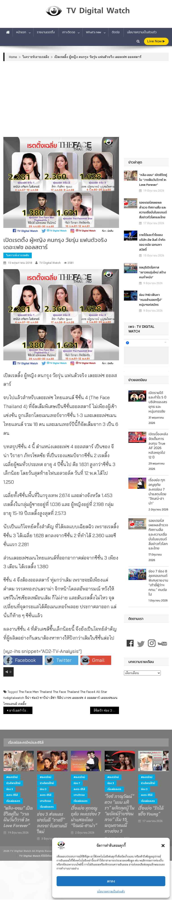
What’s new (93, 32)
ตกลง (111, 881)
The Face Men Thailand (35, 692)
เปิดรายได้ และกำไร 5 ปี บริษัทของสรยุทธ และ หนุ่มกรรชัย (158, 402)
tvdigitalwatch (13, 698)
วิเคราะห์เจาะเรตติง (17, 255)
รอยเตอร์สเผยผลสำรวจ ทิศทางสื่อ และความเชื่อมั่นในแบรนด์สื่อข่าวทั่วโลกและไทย (153, 209)
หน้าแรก (21, 32)
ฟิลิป (60, 698)
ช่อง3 (35, 698)
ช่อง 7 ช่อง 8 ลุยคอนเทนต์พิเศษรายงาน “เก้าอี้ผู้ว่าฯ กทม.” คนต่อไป (158, 582)
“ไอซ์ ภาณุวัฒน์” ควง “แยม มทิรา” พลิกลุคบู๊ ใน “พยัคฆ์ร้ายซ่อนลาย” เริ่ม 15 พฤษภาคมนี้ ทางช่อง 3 (120, 814)
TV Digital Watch (50, 262)
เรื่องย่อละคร (13, 801)
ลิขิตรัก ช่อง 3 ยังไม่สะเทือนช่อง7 (106, 710)
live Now (156, 41)
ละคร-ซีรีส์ (12, 795)
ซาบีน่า (45, 698)
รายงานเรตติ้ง (46, 32)
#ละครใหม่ (12, 777)
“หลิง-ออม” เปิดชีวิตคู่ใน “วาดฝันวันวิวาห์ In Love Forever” (153, 179)
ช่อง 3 (9, 789)
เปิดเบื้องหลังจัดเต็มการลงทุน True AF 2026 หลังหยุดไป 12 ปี (158, 445)
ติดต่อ (116, 32)
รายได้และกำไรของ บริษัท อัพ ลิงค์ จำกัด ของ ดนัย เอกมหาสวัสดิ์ (152, 242)
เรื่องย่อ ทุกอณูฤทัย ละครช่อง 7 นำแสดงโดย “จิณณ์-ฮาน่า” (157, 491)
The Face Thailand (66, 692)
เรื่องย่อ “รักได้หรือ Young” (151, 811)
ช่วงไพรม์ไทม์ (13, 783)
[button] (163, 845)
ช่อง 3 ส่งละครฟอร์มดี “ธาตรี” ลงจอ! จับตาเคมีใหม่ (52, 823)
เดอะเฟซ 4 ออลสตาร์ (86, 698)
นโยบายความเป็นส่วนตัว (111, 891)
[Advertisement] (86, 99)
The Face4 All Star (93, 692)
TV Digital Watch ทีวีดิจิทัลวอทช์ (38, 856)
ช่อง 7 (77, 783)
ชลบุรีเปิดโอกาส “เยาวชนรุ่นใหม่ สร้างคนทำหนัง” (152, 272)
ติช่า (53, 698)
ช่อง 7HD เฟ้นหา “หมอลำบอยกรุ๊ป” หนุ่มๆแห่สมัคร (150, 299)
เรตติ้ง (22, 704)
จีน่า (28, 698)
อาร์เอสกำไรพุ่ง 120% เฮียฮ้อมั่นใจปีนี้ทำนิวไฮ (20, 710)
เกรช (67, 698)
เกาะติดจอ (68, 32)
